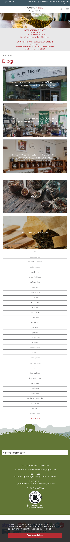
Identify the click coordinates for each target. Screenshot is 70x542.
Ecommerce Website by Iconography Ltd (35, 469)
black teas (35, 272)
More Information (15, 452)
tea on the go (35, 378)
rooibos (35, 353)
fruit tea (35, 307)
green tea (35, 317)
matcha (35, 343)
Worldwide (35, 31)
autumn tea (35, 267)
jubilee (35, 333)
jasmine (35, 327)
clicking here (48, 529)
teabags (35, 388)
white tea (35, 403)
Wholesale (44, 2)
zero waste (35, 418)
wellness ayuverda (35, 398)
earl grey (35, 302)
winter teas (35, 413)
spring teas (35, 358)
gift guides (35, 312)
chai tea (35, 287)
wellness (35, 393)
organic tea (35, 348)
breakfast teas (35, 277)
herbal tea (35, 322)
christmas (35, 297)
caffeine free (35, 282)
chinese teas (35, 292)
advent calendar (35, 262)
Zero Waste (65, 2)
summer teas (35, 363)
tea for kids (35, 373)
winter (35, 408)
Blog (37, 2)
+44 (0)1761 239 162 (7, 2)
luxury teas (35, 338)
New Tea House (54, 2)
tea (35, 368)
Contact (66, 4)
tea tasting (35, 383)
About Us (31, 2)
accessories (35, 257)
